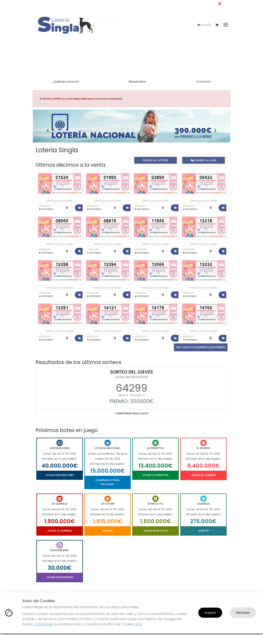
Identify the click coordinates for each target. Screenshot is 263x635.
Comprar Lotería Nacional (107, 482)
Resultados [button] (137, 81)
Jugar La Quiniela (59, 531)
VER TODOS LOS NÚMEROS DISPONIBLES (201, 347)
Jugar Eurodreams (59, 577)
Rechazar (243, 613)
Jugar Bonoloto (155, 531)
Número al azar (203, 160)
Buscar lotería (155, 160)
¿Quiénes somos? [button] (65, 81)
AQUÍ (138, 624)
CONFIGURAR (43, 624)
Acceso (204, 25)
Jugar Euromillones (59, 475)
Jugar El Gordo (203, 475)
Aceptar (210, 613)
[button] (47, 130)
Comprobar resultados (131, 413)
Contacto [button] (203, 81)
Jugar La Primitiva (155, 475)
